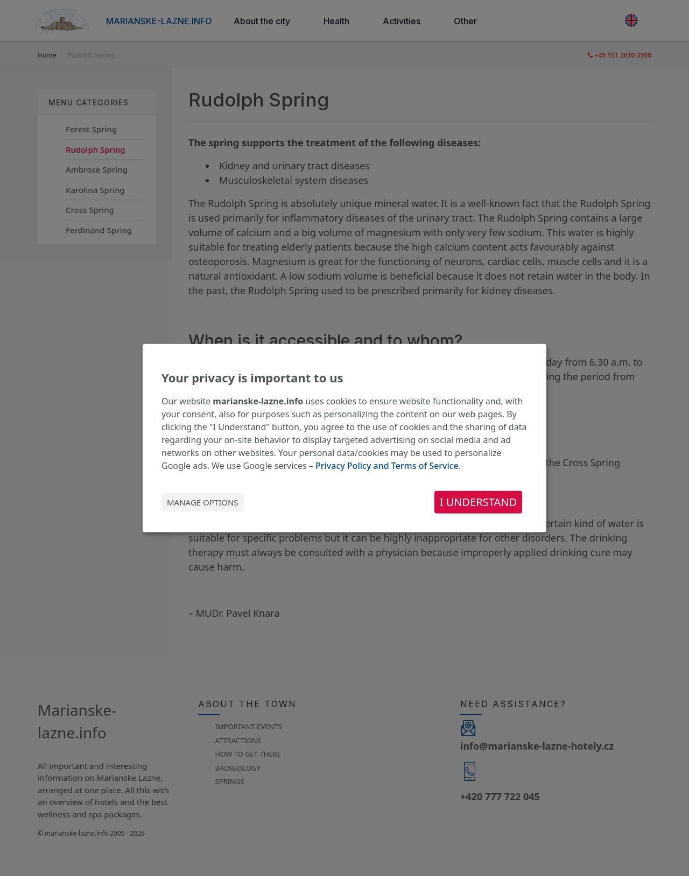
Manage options (202, 502)
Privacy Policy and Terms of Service (387, 466)
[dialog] (344, 438)
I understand (478, 502)
